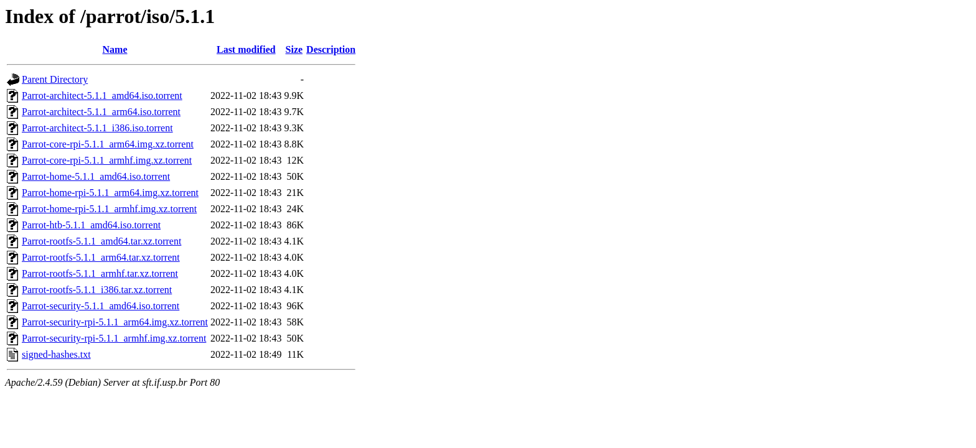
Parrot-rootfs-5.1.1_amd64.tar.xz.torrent (101, 241)
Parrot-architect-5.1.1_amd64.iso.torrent (102, 95)
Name (115, 49)
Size (294, 49)
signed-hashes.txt (56, 354)
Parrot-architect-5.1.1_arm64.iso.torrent (101, 111)
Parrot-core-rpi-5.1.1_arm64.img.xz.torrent (108, 144)
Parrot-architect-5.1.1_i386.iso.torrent (97, 128)
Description (330, 49)
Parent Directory (55, 79)
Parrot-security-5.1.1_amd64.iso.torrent (100, 306)
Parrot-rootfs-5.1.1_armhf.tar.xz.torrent (100, 273)
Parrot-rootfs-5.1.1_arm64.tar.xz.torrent (101, 257)
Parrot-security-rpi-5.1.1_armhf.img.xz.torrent (114, 338)
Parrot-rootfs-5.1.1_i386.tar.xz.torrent (97, 289)
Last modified (246, 49)
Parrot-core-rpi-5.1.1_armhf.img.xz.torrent (107, 160)
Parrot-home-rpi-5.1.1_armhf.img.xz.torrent (109, 208)
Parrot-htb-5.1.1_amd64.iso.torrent (91, 225)
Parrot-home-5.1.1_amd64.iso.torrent (96, 176)
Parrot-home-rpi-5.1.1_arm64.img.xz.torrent (110, 192)
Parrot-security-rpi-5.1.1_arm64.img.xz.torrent (115, 322)
